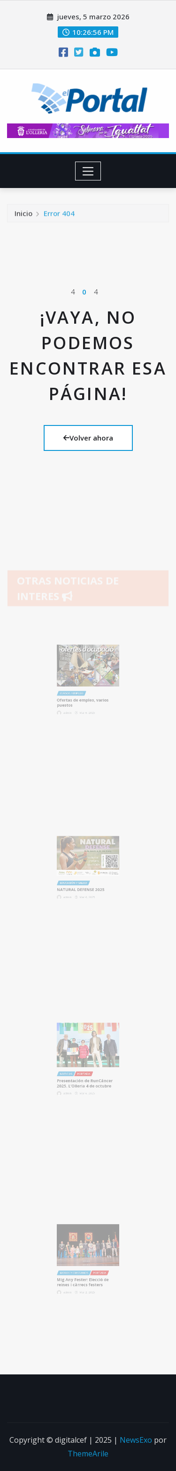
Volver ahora (88, 437)
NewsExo (136, 1440)
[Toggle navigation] (88, 171)
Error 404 (59, 215)
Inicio (23, 215)
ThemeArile (88, 1453)
